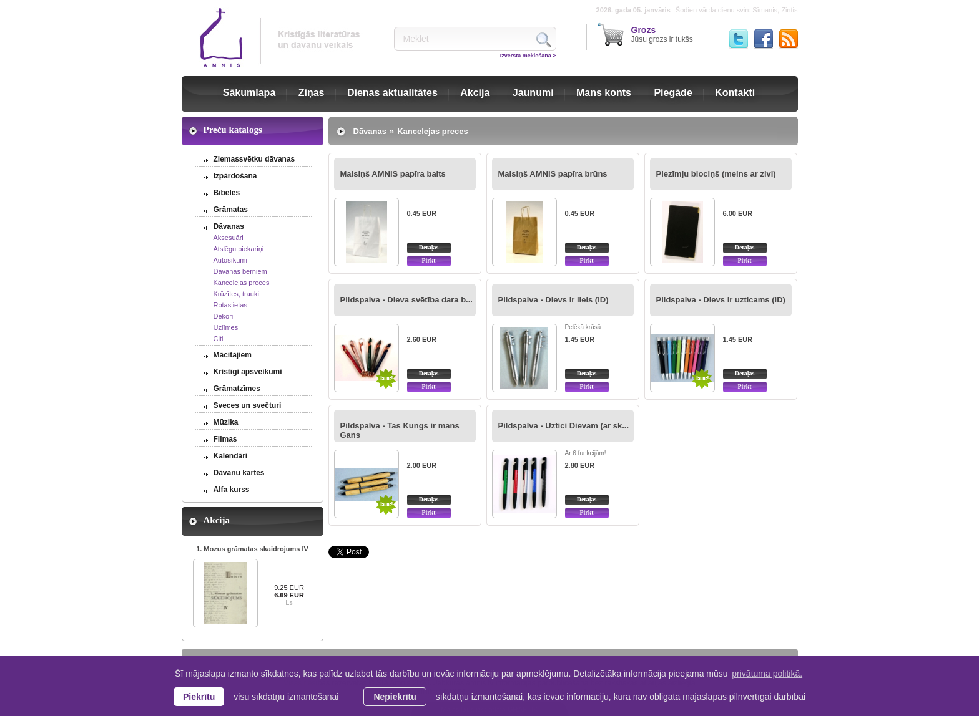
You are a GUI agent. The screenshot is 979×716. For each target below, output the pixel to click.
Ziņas (311, 92)
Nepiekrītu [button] (394, 697)
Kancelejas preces (242, 282)
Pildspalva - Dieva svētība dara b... (406, 299)
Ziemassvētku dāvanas (254, 159)
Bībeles (227, 192)
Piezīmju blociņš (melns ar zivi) (716, 173)
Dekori (224, 316)
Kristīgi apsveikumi (248, 371)
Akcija (475, 92)
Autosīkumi (230, 260)
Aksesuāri (229, 237)
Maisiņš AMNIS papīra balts (393, 173)
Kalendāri (231, 456)
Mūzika (226, 422)
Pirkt (428, 260)
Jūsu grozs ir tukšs (662, 34)
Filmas (225, 439)
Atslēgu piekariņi (239, 249)
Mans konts (603, 92)
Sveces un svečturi (248, 405)
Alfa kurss (232, 489)
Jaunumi (533, 92)
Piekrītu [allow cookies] (199, 697)
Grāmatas (231, 209)
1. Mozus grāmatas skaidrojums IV (252, 549)
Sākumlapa (249, 92)
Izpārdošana (235, 176)
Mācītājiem (233, 355)
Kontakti (735, 92)
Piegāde (673, 92)
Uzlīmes (226, 327)
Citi (219, 338)
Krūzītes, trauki (236, 294)
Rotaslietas (230, 305)
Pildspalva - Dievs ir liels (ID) (553, 299)
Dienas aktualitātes (392, 92)
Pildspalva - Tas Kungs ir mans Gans (400, 430)
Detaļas (429, 247)
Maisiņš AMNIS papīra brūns (553, 173)
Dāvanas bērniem (240, 271)
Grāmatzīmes (237, 388)
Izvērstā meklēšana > (528, 55)
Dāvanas (229, 226)
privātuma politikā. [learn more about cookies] (767, 674)
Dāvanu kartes (239, 472)
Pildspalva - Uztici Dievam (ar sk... (563, 425)
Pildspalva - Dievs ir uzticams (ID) (720, 299)
